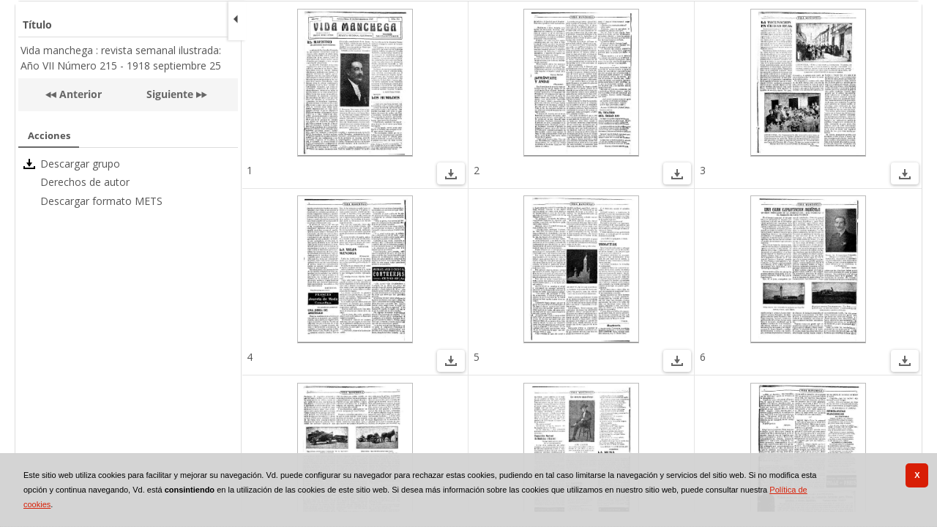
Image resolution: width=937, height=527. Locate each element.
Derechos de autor (85, 182)
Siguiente (169, 94)
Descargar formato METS (101, 201)
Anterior (79, 94)
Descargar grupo (80, 164)
